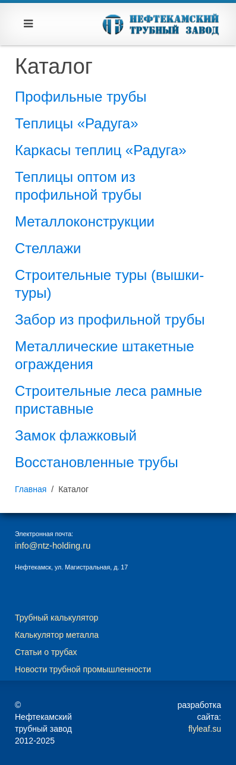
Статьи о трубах (46, 652)
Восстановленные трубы (96, 462)
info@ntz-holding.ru (52, 545)
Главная (30, 489)
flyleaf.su (204, 728)
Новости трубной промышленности (83, 669)
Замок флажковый (76, 435)
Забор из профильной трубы (109, 319)
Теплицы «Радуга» (77, 123)
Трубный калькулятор (56, 617)
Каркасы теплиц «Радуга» (101, 150)
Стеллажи (48, 248)
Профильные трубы (80, 97)
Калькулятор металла (57, 635)
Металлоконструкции (85, 221)
